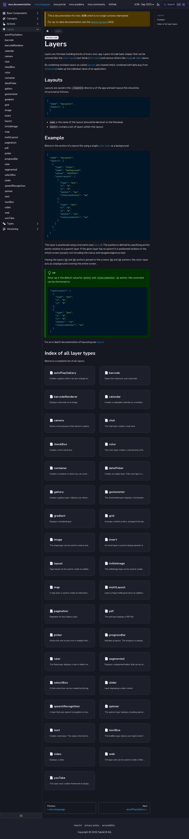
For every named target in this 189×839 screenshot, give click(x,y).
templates (50, 69)
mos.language (42, 4)
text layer (94, 58)
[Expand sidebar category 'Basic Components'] (37, 13)
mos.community (96, 4)
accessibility (108, 825)
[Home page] (47, 31)
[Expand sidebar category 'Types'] (37, 223)
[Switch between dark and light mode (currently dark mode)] (158, 4)
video (138, 58)
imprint (78, 825)
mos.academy (76, 4)
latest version (99, 22)
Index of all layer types (167, 24)
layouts (91, 65)
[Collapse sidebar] (21, 815)
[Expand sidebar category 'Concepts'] (37, 18)
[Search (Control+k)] (174, 4)
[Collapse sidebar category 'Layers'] (37, 29)
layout (97, 245)
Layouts (160, 15)
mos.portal (60, 4)
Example (161, 19)
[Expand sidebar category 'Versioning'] (37, 229)
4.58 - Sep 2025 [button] (143, 4)
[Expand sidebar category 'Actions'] (37, 24)
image (129, 58)
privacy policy (92, 825)
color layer (69, 58)
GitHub (112, 4)
